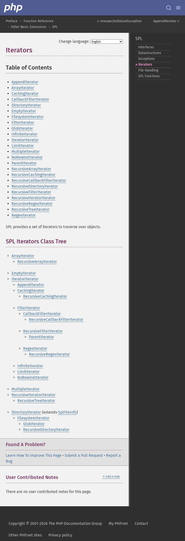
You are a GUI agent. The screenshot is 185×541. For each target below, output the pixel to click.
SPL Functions (149, 76)
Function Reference (38, 21)
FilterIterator (23, 122)
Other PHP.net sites (25, 535)
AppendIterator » (166, 21)
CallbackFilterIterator (30, 99)
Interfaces (146, 47)
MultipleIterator (26, 151)
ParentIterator (24, 163)
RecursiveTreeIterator (30, 209)
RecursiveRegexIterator (32, 203)
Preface (12, 21)
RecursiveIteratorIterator (33, 198)
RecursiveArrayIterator (31, 169)
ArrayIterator (23, 87)
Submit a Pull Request (84, 455)
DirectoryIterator (26, 105)
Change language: (74, 41)
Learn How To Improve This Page (33, 455)
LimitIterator (23, 145)
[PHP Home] (13, 7)
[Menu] (178, 8)
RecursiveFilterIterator (31, 192)
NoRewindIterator (27, 157)
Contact (141, 523)
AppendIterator (25, 82)
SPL (55, 27)
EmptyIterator (24, 111)
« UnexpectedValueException (119, 21)
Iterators (145, 65)
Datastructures (149, 53)
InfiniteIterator (24, 134)
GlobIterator (22, 128)
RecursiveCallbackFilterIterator (39, 180)
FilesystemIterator (28, 116)
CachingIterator (25, 93)
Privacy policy (60, 535)
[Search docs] (168, 8)
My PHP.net (118, 523)
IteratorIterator (25, 140)
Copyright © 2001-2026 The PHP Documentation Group (55, 523)
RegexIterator (24, 215)
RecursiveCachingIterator (33, 174)
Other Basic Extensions (28, 27)
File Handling (148, 70)
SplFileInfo (67, 412)
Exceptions (146, 59)
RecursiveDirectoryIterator (35, 186)
